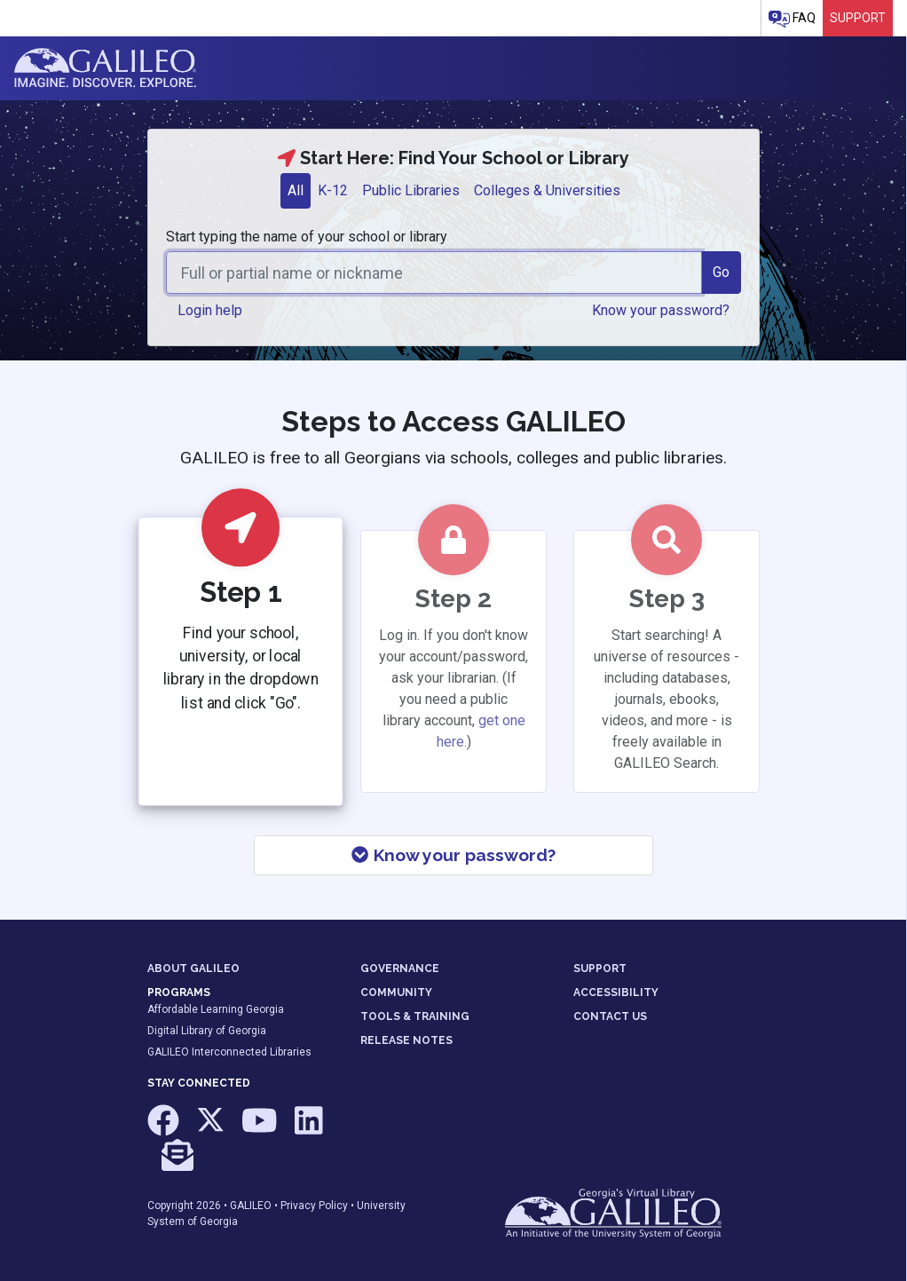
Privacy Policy (314, 1205)
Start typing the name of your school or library (306, 236)
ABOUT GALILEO (193, 968)
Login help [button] (209, 310)
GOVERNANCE (399, 968)
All (296, 190)
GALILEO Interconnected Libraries (229, 1052)
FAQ (792, 19)
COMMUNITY (396, 992)
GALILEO (251, 1205)
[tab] (295, 191)
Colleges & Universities (547, 190)
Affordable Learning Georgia (215, 1009)
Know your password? (453, 855)
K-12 (333, 190)
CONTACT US (610, 1016)
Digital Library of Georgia (206, 1030)
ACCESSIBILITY (616, 992)
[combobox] (434, 272)
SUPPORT (600, 968)
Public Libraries (411, 190)
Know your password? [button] (661, 310)
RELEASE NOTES (406, 1040)
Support (858, 18)
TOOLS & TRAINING (414, 1016)
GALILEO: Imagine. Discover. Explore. (105, 68)
